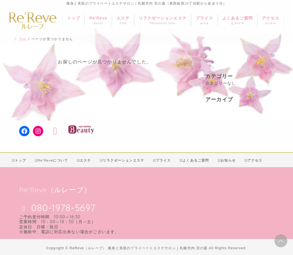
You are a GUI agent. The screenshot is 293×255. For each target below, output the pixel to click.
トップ (20, 160)
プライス (163, 160)
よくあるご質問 (196, 160)
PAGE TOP (280, 241)
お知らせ (228, 160)
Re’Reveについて (53, 160)
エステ (85, 160)
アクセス (255, 160)
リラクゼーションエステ (123, 160)
